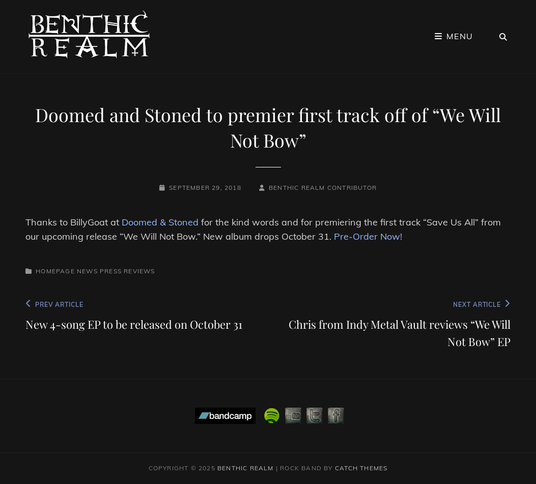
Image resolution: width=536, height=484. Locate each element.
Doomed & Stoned (160, 222)
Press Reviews (127, 271)
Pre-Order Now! (368, 236)
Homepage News (67, 271)
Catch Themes (361, 468)
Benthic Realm (245, 468)
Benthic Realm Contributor (323, 187)
